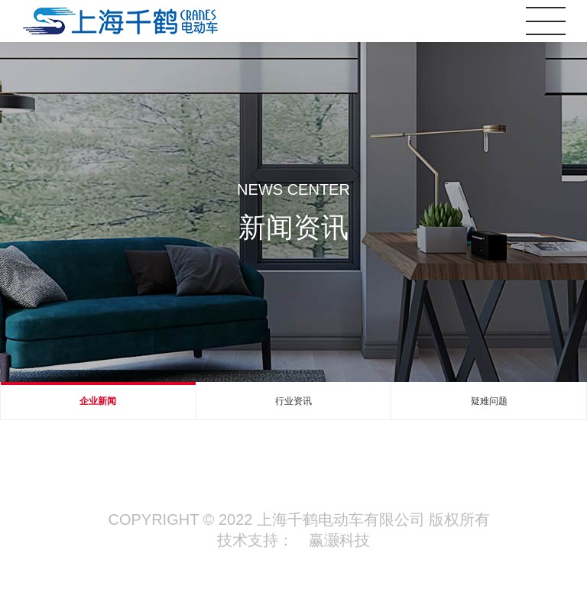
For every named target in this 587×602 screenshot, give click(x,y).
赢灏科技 (339, 540)
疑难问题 (489, 401)
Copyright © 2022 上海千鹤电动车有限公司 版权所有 (300, 519)
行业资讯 (293, 401)
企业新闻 (97, 401)
